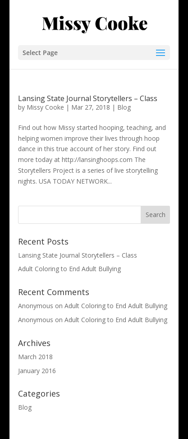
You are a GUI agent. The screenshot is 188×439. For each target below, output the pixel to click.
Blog (124, 107)
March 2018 (35, 356)
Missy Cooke (45, 107)
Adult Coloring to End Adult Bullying (69, 268)
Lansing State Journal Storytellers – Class (87, 98)
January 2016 (37, 370)
